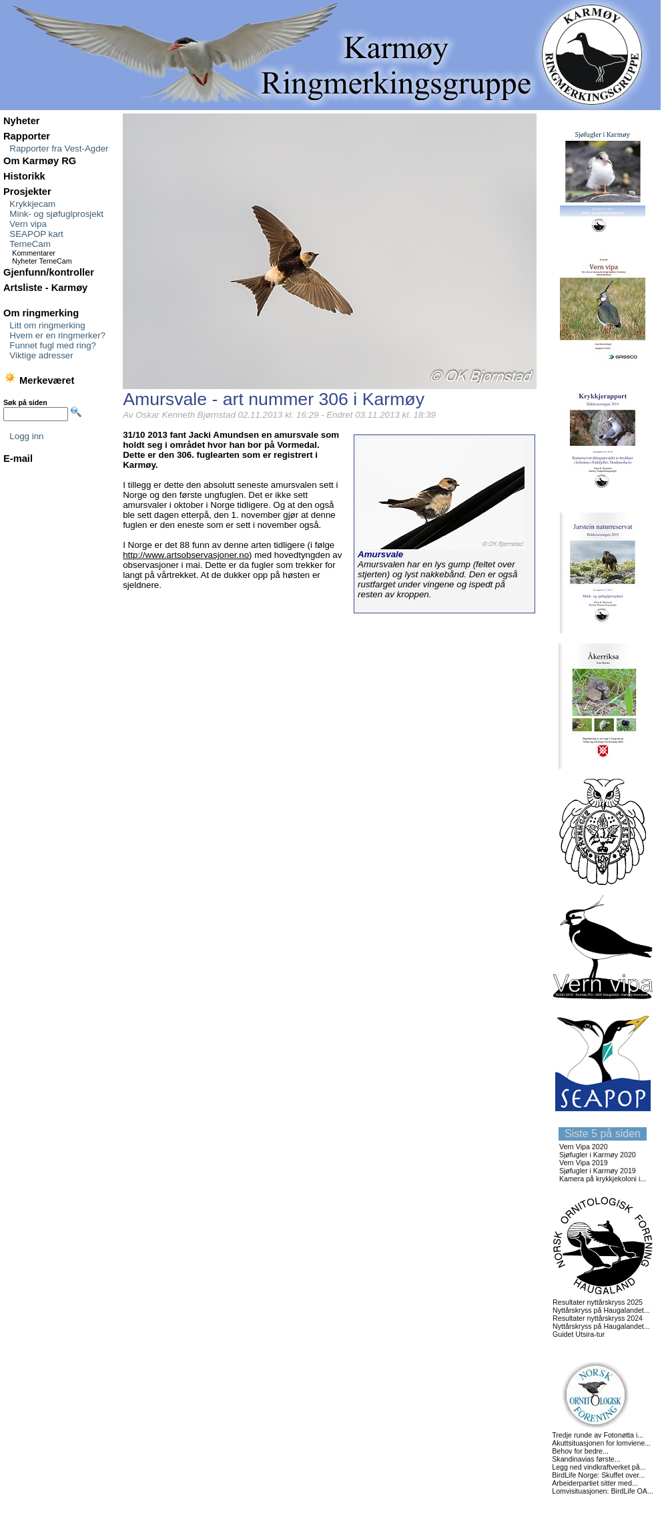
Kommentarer (33, 253)
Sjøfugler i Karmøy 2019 (597, 1171)
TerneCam (29, 244)
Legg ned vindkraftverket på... (598, 1467)
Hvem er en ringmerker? (57, 335)
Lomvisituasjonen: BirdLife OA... (602, 1491)
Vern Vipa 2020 (583, 1147)
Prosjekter (27, 191)
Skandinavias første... (586, 1459)
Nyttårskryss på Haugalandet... (601, 1310)
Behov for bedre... (580, 1451)
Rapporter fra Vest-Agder (58, 148)
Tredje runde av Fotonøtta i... (597, 1435)
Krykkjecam (32, 204)
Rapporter (26, 136)
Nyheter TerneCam (41, 261)
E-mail (18, 458)
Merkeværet (38, 380)
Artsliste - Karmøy (45, 287)
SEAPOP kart (36, 234)
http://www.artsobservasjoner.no (186, 555)
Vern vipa (28, 224)
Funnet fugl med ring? (52, 345)
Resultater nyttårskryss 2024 (598, 1318)
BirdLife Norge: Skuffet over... (598, 1475)
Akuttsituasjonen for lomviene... (601, 1443)
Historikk (24, 176)
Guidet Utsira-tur (579, 1334)
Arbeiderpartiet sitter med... (595, 1483)
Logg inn (26, 436)
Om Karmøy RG (39, 161)
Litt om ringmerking (47, 325)
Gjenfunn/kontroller (48, 272)
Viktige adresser (41, 355)
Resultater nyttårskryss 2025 (598, 1302)
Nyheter (21, 120)
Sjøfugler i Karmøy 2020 (597, 1155)
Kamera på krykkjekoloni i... (602, 1179)
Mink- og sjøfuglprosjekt (56, 214)
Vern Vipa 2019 (583, 1163)
